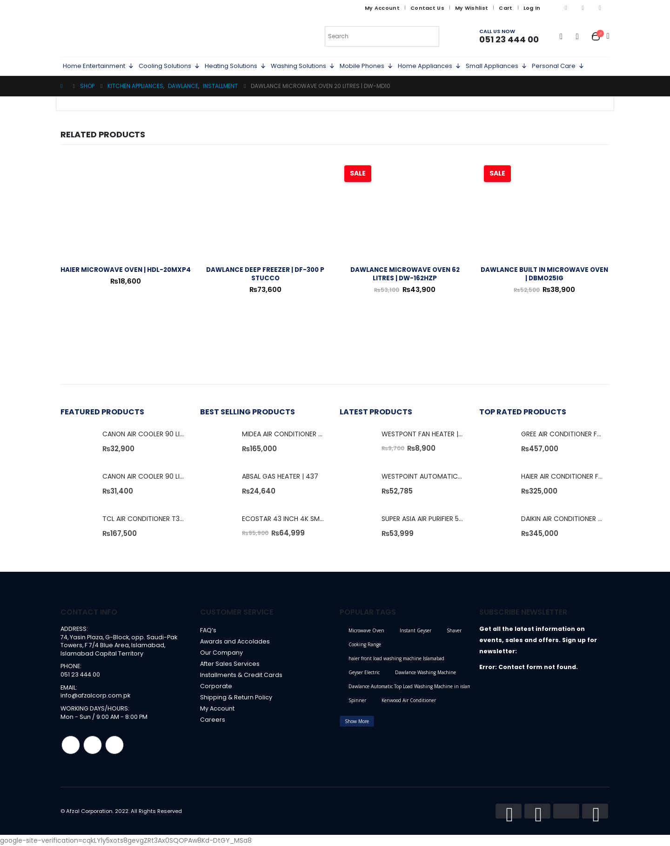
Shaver (454, 630)
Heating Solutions (235, 66)
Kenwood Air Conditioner (409, 700)
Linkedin (114, 745)
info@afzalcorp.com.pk (95, 695)
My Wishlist (471, 8)
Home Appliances (429, 66)
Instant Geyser (415, 630)
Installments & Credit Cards (241, 675)
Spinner (357, 700)
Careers (212, 720)
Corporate (216, 686)
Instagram (92, 745)
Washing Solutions (303, 66)
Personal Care (558, 66)
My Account (382, 8)
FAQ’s (208, 630)
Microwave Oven (366, 630)
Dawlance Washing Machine (425, 672)
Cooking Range (364, 644)
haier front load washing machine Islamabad (396, 658)
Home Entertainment (98, 66)
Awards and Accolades (235, 641)
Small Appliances (496, 66)
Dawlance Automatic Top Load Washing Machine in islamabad (415, 686)
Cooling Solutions (169, 66)
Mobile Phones (366, 66)
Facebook (70, 745)
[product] (125, 209)
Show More (357, 721)
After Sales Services (230, 664)
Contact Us (427, 8)
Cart (505, 8)
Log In (532, 8)
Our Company (221, 652)
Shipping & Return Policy (236, 697)
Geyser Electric (364, 672)
